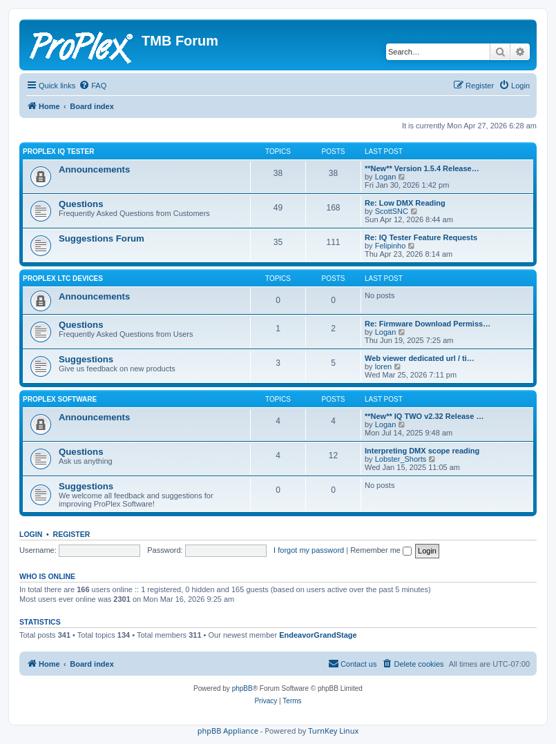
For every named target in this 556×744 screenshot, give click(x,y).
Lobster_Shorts (401, 459)
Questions (81, 204)
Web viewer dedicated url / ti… (419, 358)
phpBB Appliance (228, 730)
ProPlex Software (60, 399)
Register (71, 534)
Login (30, 534)
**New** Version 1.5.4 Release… (422, 168)
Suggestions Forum (101, 238)
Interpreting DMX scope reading (422, 451)
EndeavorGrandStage (317, 635)
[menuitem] (92, 85)
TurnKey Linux (333, 730)
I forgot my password (309, 550)
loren (383, 366)
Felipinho (390, 246)
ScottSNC (391, 211)
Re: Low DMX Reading (405, 203)
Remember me (381, 550)
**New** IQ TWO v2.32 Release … (424, 416)
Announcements (94, 169)
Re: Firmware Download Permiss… (427, 324)
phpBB (242, 688)
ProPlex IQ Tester (58, 151)
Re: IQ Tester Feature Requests (421, 237)
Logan (385, 177)
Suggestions (86, 359)
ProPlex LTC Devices (63, 278)
